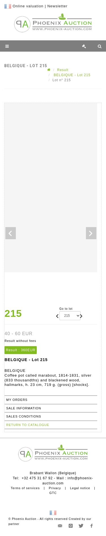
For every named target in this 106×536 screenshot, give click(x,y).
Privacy (55, 488)
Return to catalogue (27, 425)
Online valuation (28, 6)
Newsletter (57, 6)
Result (62, 70)
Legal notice (80, 488)
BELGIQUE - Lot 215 (71, 75)
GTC (53, 493)
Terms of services (25, 488)
